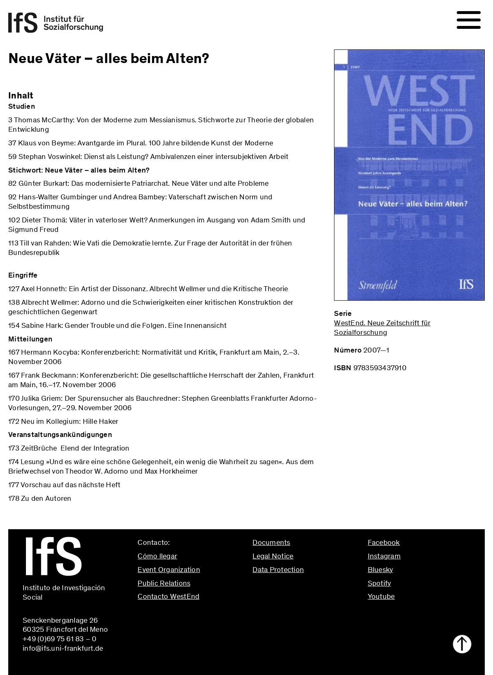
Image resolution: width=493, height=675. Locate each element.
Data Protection (278, 569)
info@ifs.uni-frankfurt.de (178, 614)
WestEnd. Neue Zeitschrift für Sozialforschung (382, 327)
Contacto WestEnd (168, 596)
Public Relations (164, 583)
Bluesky (380, 569)
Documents (271, 542)
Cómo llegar (157, 556)
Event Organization (169, 569)
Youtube (381, 596)
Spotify (379, 583)
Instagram (384, 556)
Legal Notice (272, 556)
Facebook (384, 542)
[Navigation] (469, 20)
